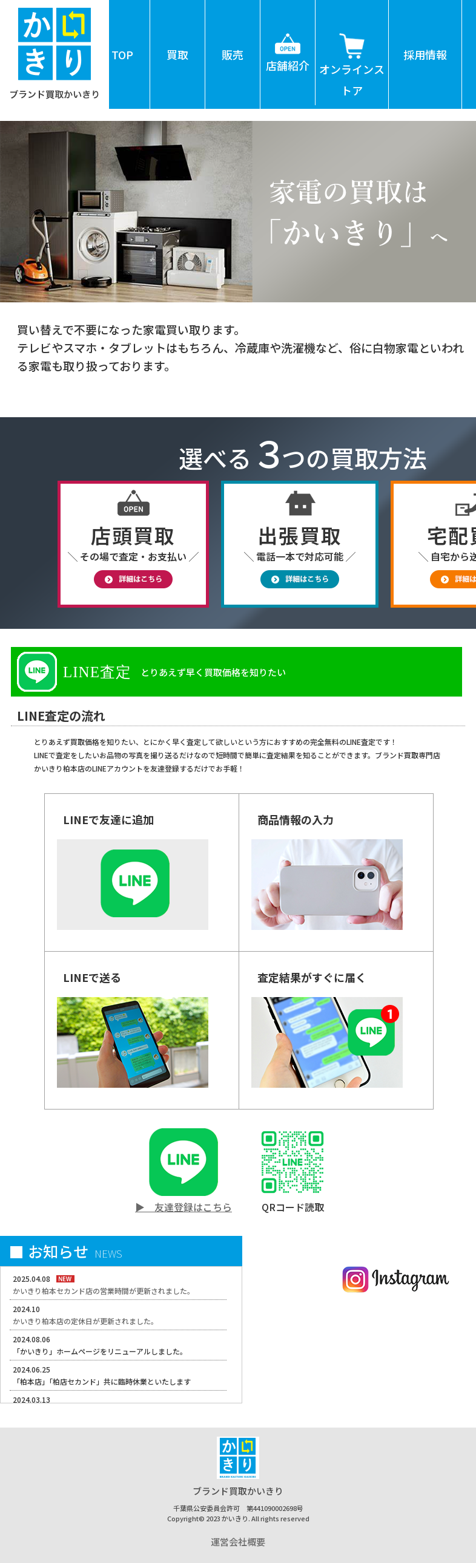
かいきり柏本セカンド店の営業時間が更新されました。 (103, 1290)
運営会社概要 (238, 1541)
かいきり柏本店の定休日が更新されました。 (85, 1321)
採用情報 (425, 54)
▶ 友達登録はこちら (183, 1207)
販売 (232, 54)
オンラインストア (352, 49)
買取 (177, 54)
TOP (122, 54)
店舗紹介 (287, 36)
